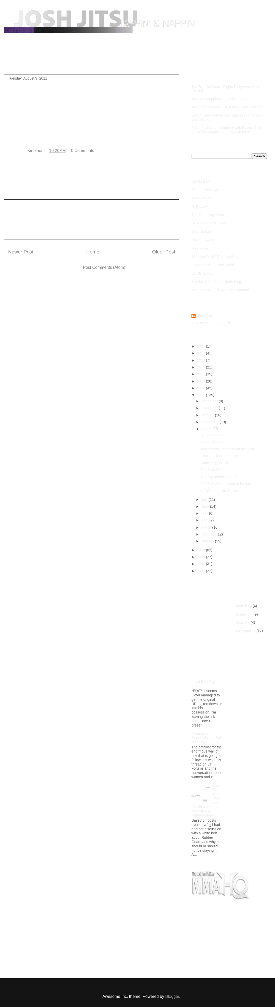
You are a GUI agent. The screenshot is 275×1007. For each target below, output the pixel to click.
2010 (201, 550)
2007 (201, 571)
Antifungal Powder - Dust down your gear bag (227, 107)
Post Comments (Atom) (104, 267)
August (207, 429)
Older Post (163, 251)
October (208, 415)
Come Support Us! (215, 463)
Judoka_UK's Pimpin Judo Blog (216, 282)
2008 (201, 564)
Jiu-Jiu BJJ (200, 181)
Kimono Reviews (204, 190)
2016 (201, 360)
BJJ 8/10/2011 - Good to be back (226, 484)
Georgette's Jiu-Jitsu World (212, 265)
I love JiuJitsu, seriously (219, 456)
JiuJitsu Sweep (203, 240)
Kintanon (204, 316)
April (205, 520)
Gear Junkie (201, 232)
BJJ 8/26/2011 (211, 442)
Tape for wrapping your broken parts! (220, 99)
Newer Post (20, 251)
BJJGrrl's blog (202, 273)
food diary (244, 606)
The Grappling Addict (208, 215)
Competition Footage (99, 62)
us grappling (245, 631)
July (205, 500)
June (205, 506)
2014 (201, 374)
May (205, 513)
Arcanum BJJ (202, 198)
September (210, 422)
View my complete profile (211, 323)
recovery (243, 622)
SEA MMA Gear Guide (209, 223)
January (208, 541)
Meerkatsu (199, 248)
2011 (201, 395)
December (209, 401)
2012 (201, 388)
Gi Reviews (200, 207)
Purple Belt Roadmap (52, 62)
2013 (201, 381)
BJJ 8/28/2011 (211, 435)
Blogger (172, 996)
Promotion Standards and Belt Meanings (206, 737)
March (206, 527)
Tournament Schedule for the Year (227, 449)
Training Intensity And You (220, 477)
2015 (201, 367)
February (208, 534)
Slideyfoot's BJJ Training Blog (214, 256)
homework (244, 614)
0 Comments (82, 150)
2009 (201, 557)
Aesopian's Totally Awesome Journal (220, 290)
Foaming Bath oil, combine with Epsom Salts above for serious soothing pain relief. (226, 129)
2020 (201, 346)
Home (18, 62)
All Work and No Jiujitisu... (221, 491)
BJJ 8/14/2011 (211, 470)
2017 (201, 353)
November (209, 408)
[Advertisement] (91, 219)
